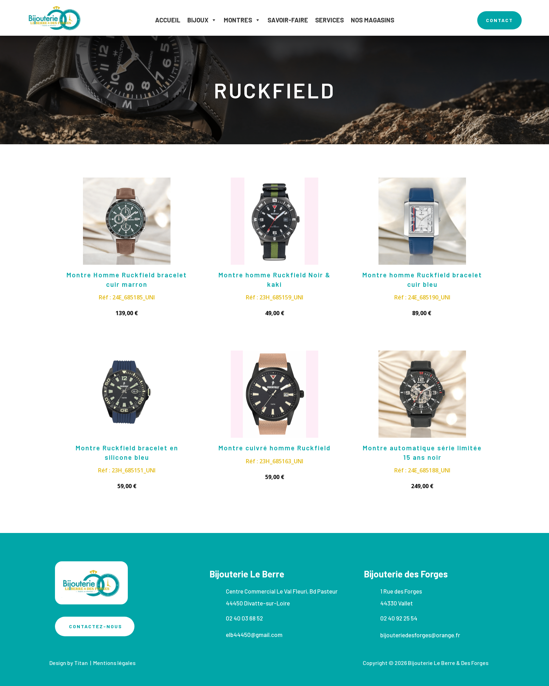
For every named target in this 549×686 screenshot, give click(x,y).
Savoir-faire (287, 20)
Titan (82, 662)
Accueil (167, 20)
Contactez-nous (95, 626)
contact (499, 20)
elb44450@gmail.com (254, 634)
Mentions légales (114, 662)
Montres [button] (242, 20)
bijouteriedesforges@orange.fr (420, 634)
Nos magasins (372, 20)
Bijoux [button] (202, 20)
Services (329, 20)
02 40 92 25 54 (398, 618)
